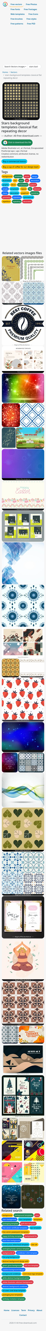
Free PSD (31, 23)
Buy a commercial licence (14, 161)
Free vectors (16, 4)
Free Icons (33, 14)
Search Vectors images (14, 66)
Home (5, 72)
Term (23, 1310)
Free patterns (17, 23)
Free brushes (17, 19)
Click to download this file (17, 142)
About (39, 1310)
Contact (23, 1315)
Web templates (18, 14)
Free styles (32, 19)
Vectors (13, 72)
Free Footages (30, 9)
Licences (15, 1310)
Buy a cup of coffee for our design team (21, 167)
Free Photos (31, 4)
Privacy (31, 1310)
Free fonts (15, 9)
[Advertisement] (23, 45)
